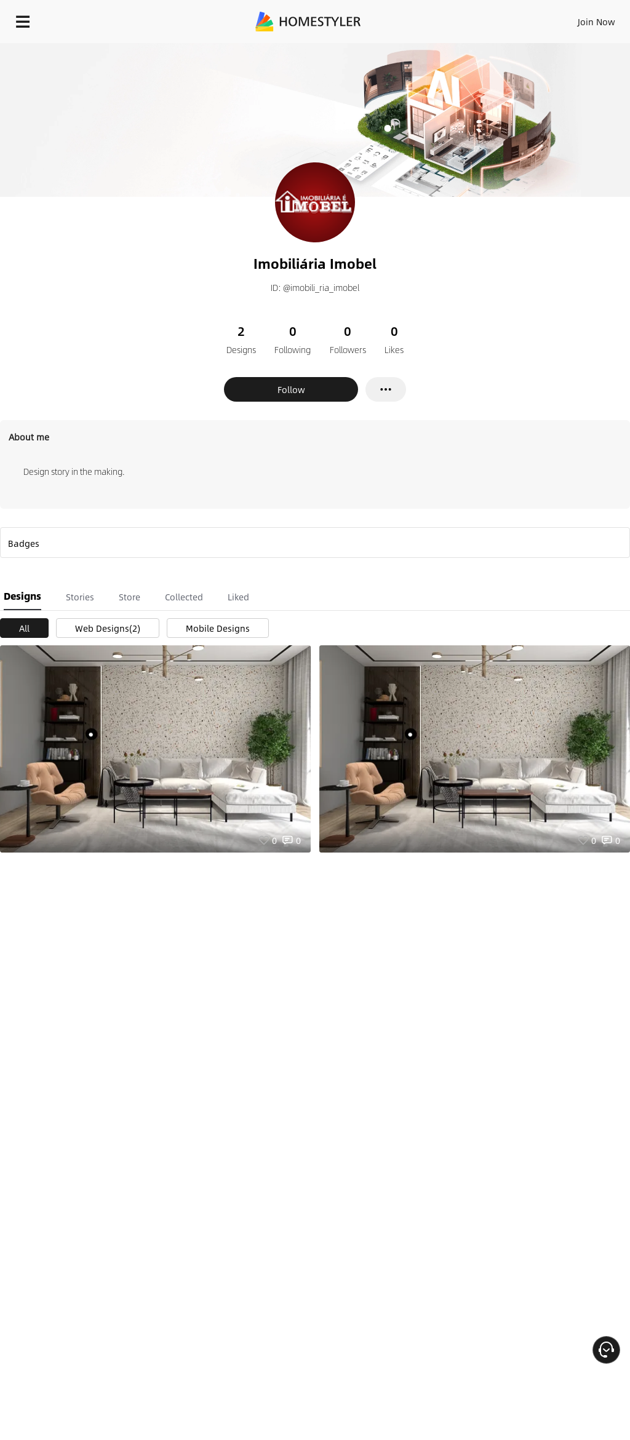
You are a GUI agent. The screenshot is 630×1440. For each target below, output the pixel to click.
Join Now (596, 21)
